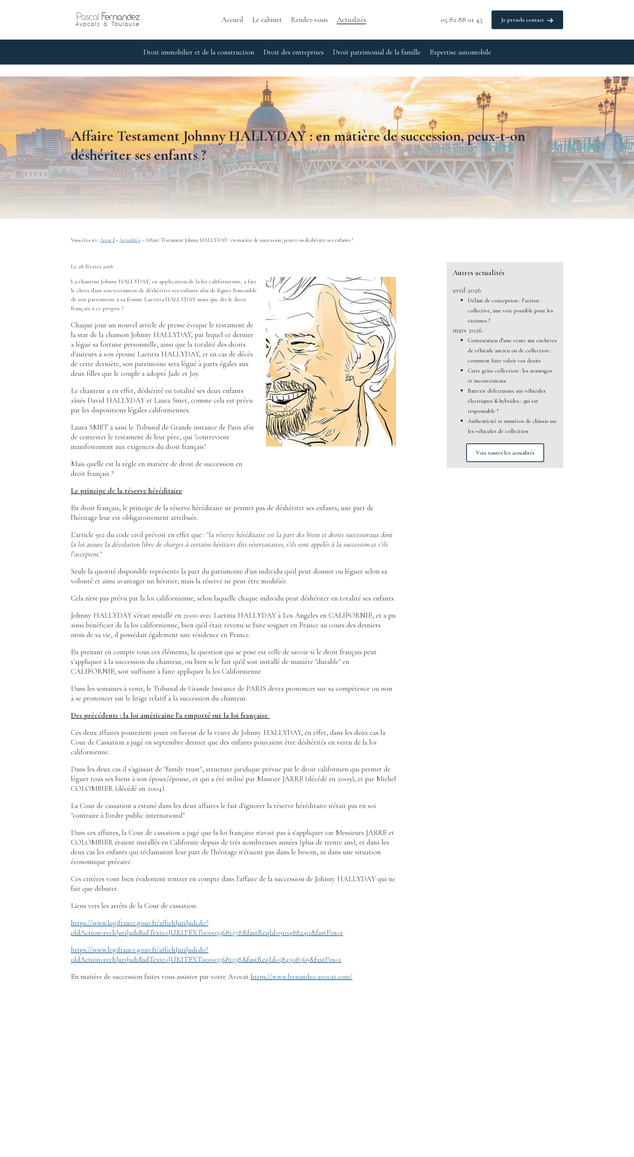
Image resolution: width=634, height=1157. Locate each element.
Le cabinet (267, 19)
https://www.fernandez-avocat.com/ (301, 964)
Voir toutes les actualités (505, 441)
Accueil (232, 19)
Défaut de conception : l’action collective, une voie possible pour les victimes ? (510, 298)
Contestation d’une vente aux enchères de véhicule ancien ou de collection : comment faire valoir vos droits (512, 338)
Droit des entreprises (293, 52)
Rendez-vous (309, 19)
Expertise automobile (460, 52)
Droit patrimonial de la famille (377, 52)
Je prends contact (527, 20)
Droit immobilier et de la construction (198, 52)
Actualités (351, 19)
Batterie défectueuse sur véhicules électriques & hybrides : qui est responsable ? (507, 388)
